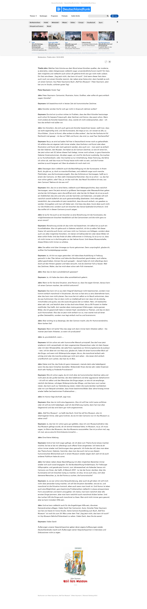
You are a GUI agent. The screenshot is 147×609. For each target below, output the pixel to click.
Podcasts (65, 16)
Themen (32, 16)
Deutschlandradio (57, 3)
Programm (54, 16)
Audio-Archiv (75, 16)
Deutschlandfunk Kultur (72, 3)
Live (114, 16)
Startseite (31, 22)
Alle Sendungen (41, 22)
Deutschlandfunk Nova (88, 3)
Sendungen (43, 16)
